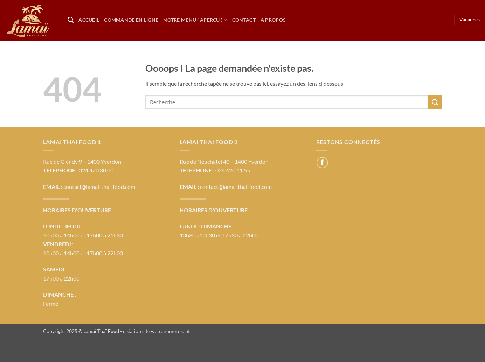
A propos (273, 20)
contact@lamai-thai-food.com (99, 186)
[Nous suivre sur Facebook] (322, 163)
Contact (244, 20)
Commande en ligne (131, 20)
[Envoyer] (435, 102)
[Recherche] (71, 20)
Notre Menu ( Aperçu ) (195, 19)
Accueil (88, 20)
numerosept (177, 331)
